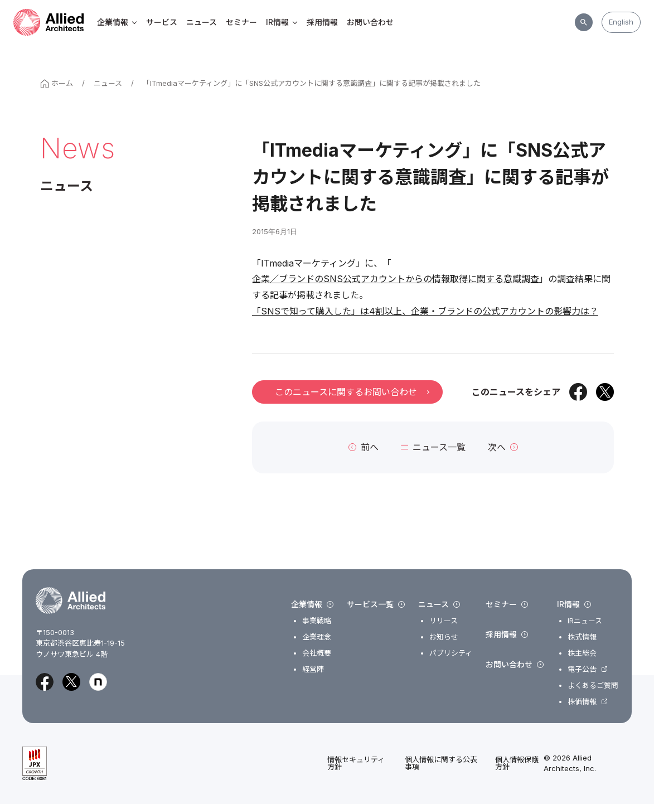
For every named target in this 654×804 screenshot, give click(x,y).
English (621, 21)
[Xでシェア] (605, 392)
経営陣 (313, 669)
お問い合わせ (370, 22)
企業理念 (316, 637)
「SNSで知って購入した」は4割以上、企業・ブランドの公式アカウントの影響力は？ (425, 311)
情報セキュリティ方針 (356, 763)
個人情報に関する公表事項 (441, 763)
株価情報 (582, 701)
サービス (161, 22)
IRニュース (585, 620)
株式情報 (582, 637)
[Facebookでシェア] (578, 392)
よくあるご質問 (593, 685)
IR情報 (282, 22)
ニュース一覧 (433, 447)
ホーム (56, 83)
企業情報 (117, 22)
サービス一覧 (376, 604)
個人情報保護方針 (517, 763)
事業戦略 (316, 620)
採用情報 (322, 22)
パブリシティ (450, 653)
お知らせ (443, 637)
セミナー (241, 22)
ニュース (201, 22)
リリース (443, 620)
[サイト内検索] (584, 22)
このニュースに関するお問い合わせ (352, 392)
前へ (363, 447)
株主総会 (582, 653)
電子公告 (582, 669)
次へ (503, 447)
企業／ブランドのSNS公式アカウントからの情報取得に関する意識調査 (395, 278)
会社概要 (316, 653)
